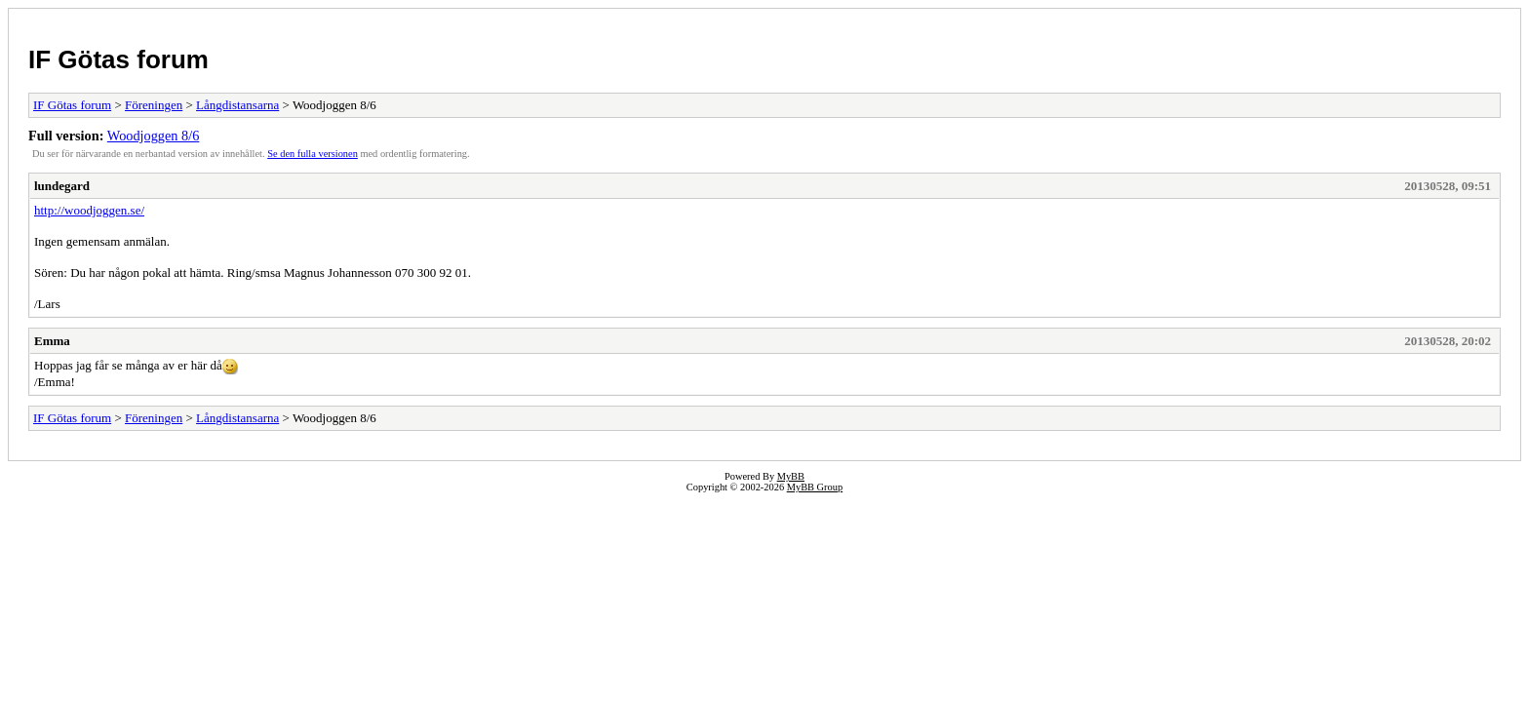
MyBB (790, 476)
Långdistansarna (237, 105)
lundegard (62, 185)
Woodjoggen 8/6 (153, 135)
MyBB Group (815, 487)
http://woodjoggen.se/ (89, 210)
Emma (52, 340)
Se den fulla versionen (312, 153)
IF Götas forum (118, 59)
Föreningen (153, 105)
